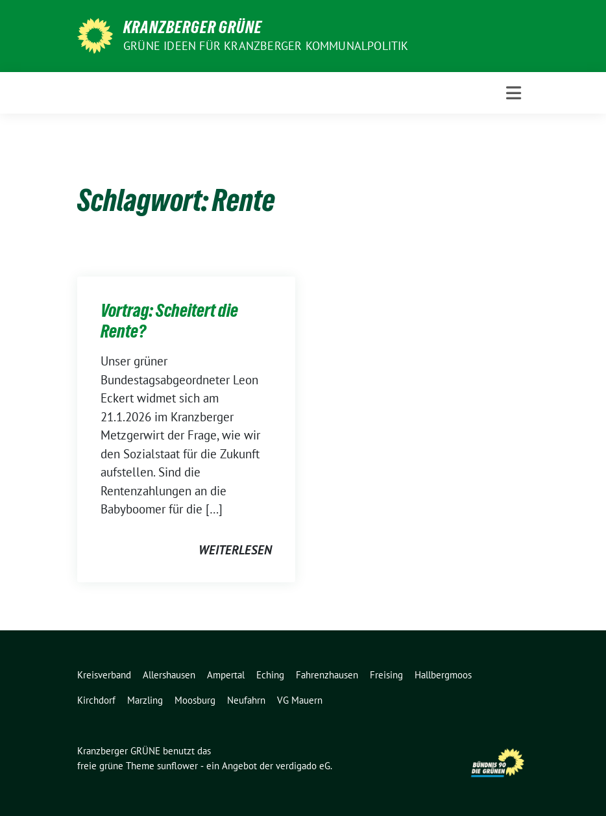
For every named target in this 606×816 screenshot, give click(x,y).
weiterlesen (235, 550)
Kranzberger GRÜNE (192, 27)
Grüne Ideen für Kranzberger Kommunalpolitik (266, 45)
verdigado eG (303, 766)
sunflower (177, 766)
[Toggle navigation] (513, 93)
